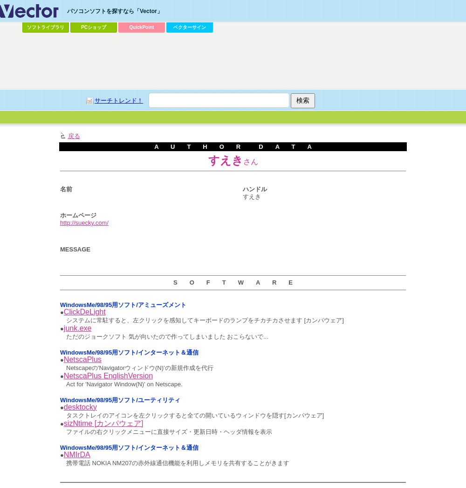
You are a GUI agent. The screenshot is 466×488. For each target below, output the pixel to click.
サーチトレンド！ (119, 100)
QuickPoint (142, 27)
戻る (74, 135)
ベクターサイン (189, 27)
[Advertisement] (119, 54)
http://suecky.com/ (84, 222)
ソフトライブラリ (45, 27)
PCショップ (93, 27)
